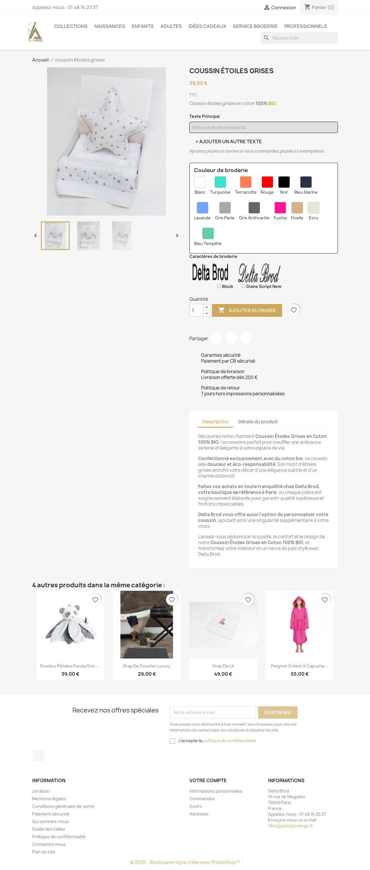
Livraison (41, 791)
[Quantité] (196, 310)
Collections (71, 26)
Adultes (171, 26)
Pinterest (246, 338)
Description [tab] (216, 422)
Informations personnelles (215, 791)
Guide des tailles (48, 829)
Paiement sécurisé (51, 814)
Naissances (109, 26)
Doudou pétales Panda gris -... (70, 666)
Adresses (199, 814)
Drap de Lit (223, 666)
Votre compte (208, 780)
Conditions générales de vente (63, 806)
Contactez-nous (49, 844)
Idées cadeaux (207, 26)
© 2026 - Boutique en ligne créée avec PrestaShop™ (185, 862)
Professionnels (305, 26)
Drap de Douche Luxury (146, 666)
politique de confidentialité (229, 740)
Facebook (38, 755)
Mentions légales (49, 798)
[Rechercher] (299, 38)
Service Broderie (255, 26)
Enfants (143, 26)
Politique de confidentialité (59, 836)
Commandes (202, 798)
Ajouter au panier (247, 310)
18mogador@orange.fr (290, 826)
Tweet (231, 338)
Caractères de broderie (213, 256)
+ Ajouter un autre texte (229, 141)
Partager (216, 338)
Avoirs (195, 806)
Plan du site (43, 852)
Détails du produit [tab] (258, 422)
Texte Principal (204, 116)
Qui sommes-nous (50, 821)
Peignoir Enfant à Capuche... (299, 666)
